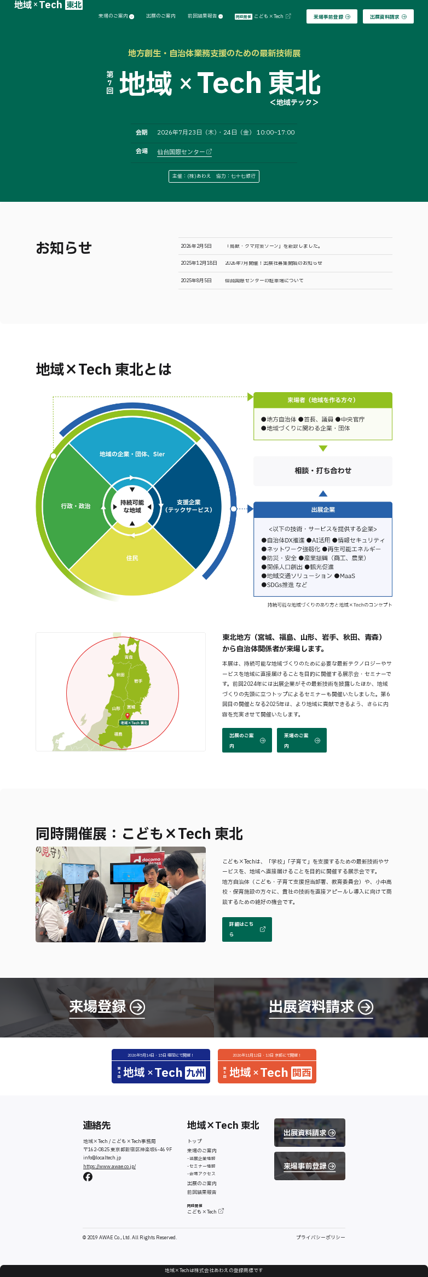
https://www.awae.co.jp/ (109, 1166)
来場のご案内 (116, 16)
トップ (194, 1141)
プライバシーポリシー (320, 1237)
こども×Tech (262, 17)
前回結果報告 (205, 16)
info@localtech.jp (102, 1158)
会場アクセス (202, 1174)
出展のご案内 (161, 16)
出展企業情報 (202, 1159)
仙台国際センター (184, 152)
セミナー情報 (202, 1166)
